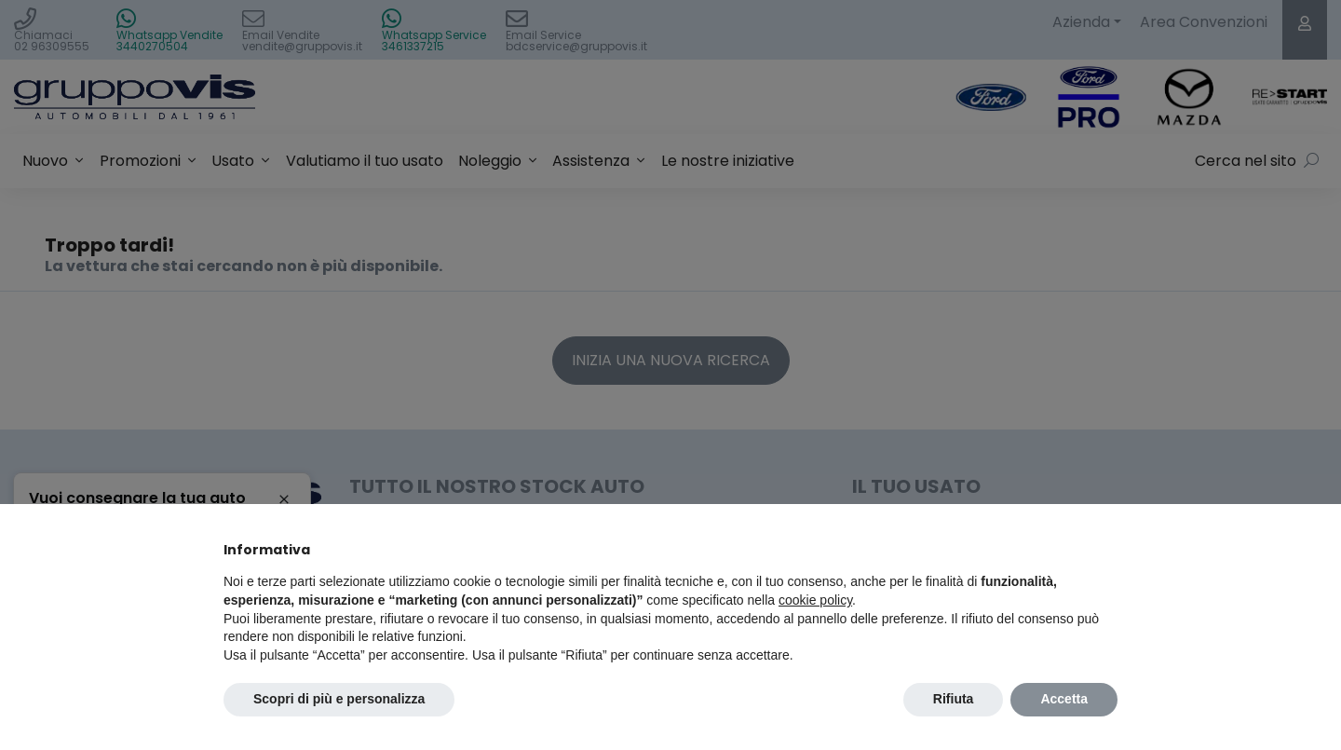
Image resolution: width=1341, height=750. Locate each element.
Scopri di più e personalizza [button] (339, 698)
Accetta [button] (1064, 698)
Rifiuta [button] (953, 698)
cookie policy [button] (815, 600)
